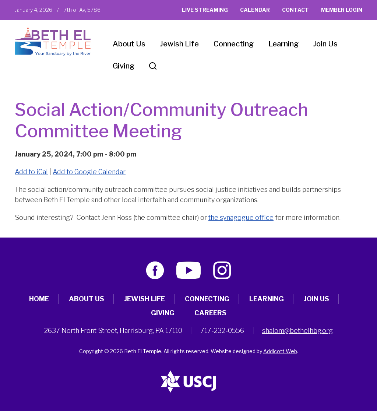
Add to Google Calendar (89, 172)
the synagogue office (241, 217)
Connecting (234, 43)
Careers (210, 313)
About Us (129, 43)
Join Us (325, 43)
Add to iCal (31, 172)
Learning (283, 43)
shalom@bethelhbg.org (297, 330)
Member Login (341, 10)
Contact (295, 10)
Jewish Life (179, 43)
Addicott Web (280, 351)
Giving (123, 66)
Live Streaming (205, 10)
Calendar (255, 10)
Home (39, 299)
